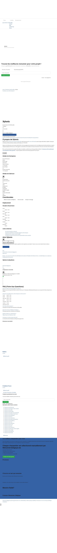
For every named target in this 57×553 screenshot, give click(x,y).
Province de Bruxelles (32, 141)
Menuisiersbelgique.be (7, 500)
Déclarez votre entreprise (7, 485)
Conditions (28, 500)
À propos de (5, 137)
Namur (10, 28)
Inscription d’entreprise (7, 480)
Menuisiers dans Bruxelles (10, 89)
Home (4, 20)
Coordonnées (17, 137)
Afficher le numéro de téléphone (10, 199)
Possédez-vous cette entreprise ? (9, 91)
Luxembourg (11, 26)
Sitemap (12, 500)
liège (10, 25)
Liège (4, 465)
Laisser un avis (6, 247)
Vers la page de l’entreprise (25, 81)
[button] (28, 265)
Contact (4, 492)
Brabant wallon (5, 469)
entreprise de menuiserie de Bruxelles (14, 141)
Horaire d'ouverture (23, 137)
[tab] (28, 265)
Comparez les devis (5, 75)
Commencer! (5, 402)
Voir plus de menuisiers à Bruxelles (9, 392)
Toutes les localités (6, 470)
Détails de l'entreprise (11, 137)
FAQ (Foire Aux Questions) (33, 137)
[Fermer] (0, 504)
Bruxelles (11, 22)
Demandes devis (18, 20)
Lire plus (4, 153)
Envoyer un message (29, 199)
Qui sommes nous (6, 22)
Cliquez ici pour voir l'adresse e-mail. (9, 315)
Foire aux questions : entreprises (8, 491)
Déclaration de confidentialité (20, 500)
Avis (28, 137)
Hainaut (10, 24)
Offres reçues (5, 478)
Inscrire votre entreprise (43, 500)
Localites (11, 20)
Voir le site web (20, 199)
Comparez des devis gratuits (8, 456)
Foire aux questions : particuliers (8, 490)
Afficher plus (5, 435)
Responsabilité (32, 500)
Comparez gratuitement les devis (9, 134)
